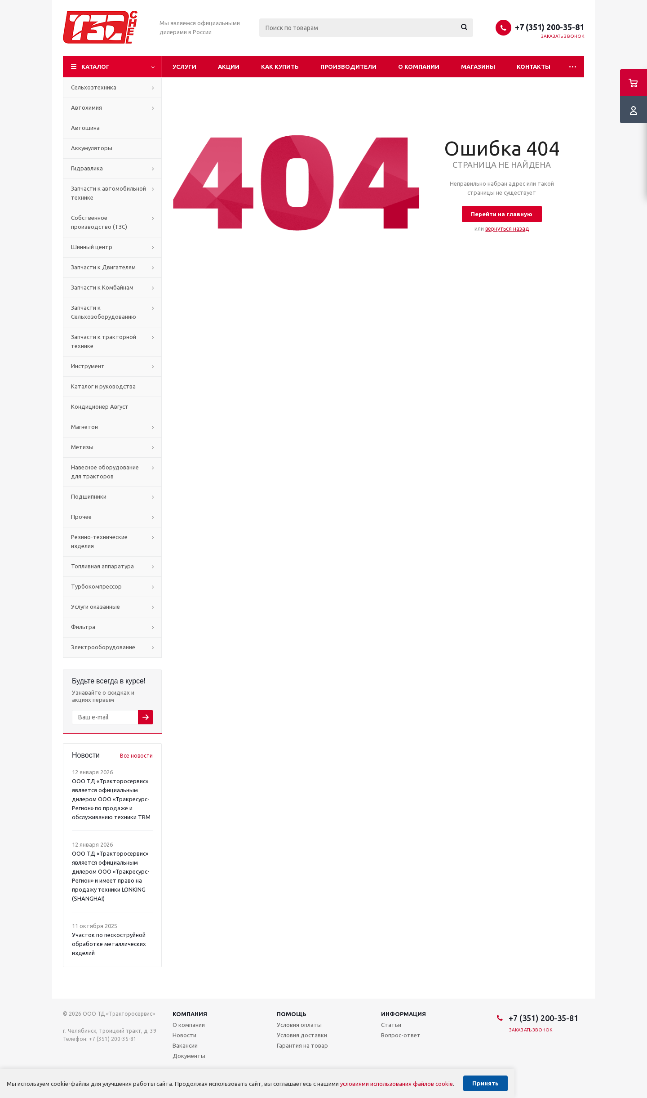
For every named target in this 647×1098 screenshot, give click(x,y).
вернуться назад (507, 229)
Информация (403, 1014)
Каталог (95, 66)
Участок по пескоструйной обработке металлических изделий (109, 944)
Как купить (280, 66)
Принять (485, 1083)
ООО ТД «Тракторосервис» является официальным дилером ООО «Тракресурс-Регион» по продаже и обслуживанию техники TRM (111, 799)
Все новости (136, 756)
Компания (190, 1014)
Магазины (478, 66)
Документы (189, 1056)
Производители (348, 66)
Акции (228, 66)
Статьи (391, 1025)
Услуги (184, 66)
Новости (184, 1035)
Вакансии (185, 1045)
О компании (418, 66)
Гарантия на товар (302, 1045)
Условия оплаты (299, 1025)
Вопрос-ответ (401, 1035)
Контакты (533, 66)
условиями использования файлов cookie (396, 1083)
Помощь (291, 1014)
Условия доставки (302, 1035)
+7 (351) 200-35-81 (549, 27)
